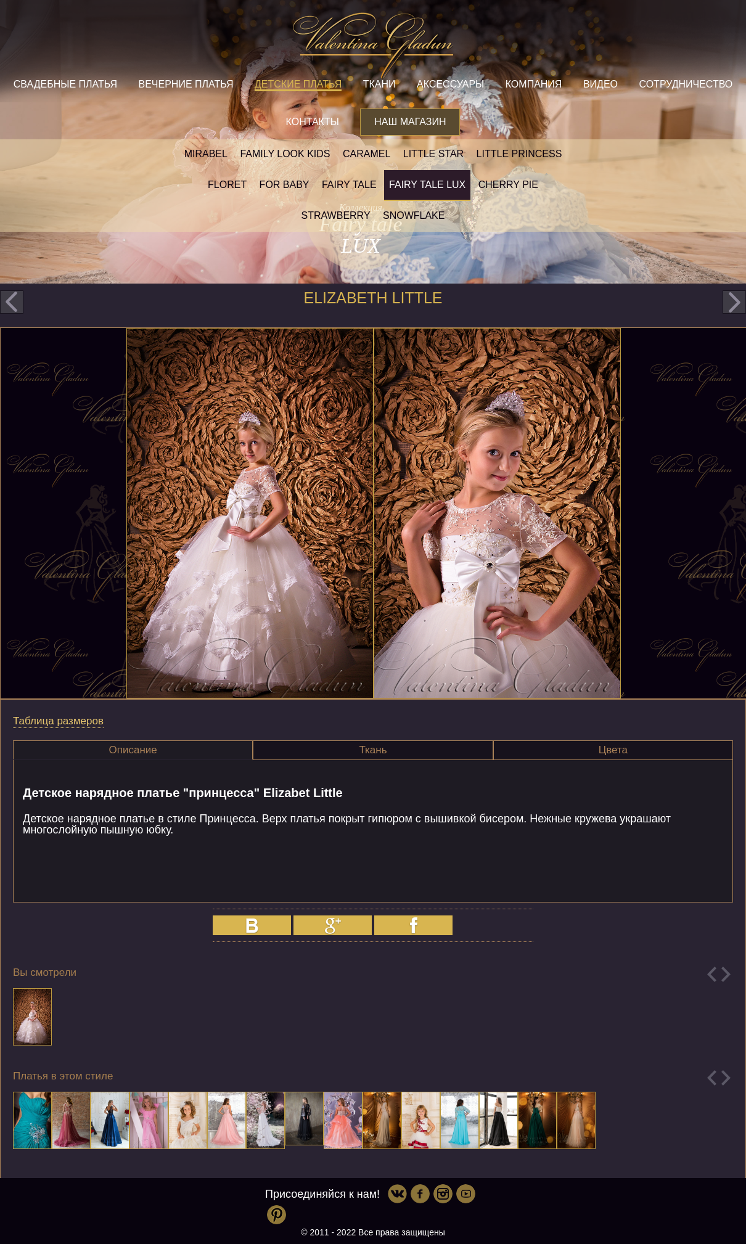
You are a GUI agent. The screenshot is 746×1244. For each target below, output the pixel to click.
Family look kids (285, 154)
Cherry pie (508, 184)
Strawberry (336, 215)
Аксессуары (450, 84)
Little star (433, 154)
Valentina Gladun (373, 45)
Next (726, 974)
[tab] (133, 750)
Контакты (312, 122)
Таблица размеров (58, 721)
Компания (534, 84)
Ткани (379, 84)
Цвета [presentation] (613, 750)
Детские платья (298, 84)
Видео (600, 84)
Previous (711, 974)
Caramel (366, 154)
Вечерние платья (185, 84)
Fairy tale (349, 184)
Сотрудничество (685, 84)
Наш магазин (410, 122)
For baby (284, 184)
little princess (519, 154)
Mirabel (205, 154)
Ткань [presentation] (373, 750)
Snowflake (414, 215)
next (734, 302)
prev (11, 302)
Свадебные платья (65, 84)
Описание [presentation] (133, 750)
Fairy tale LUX (427, 184)
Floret (227, 184)
